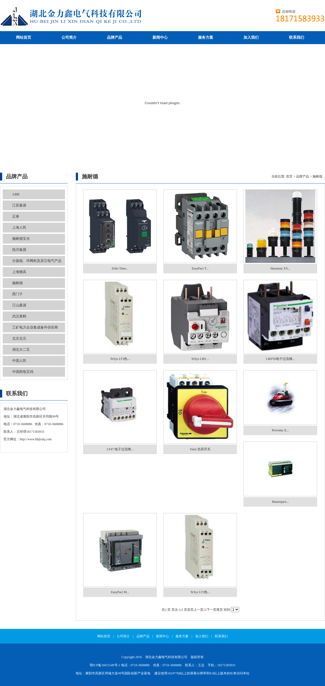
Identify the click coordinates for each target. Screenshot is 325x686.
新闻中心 (160, 37)
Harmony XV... (280, 268)
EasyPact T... (200, 268)
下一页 (211, 610)
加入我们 (251, 37)
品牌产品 (114, 37)
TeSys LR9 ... (200, 359)
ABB (16, 194)
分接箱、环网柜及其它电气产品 (36, 261)
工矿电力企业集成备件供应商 (35, 327)
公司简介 (69, 37)
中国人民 (19, 361)
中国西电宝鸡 (22, 372)
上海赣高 (19, 272)
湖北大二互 (21, 349)
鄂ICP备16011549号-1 (105, 665)
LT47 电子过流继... (120, 449)
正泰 (15, 216)
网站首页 (23, 37)
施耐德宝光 (21, 239)
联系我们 (296, 37)
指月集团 (19, 250)
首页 (289, 176)
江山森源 (19, 305)
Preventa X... (280, 430)
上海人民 (19, 227)
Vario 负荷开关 (200, 449)
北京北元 (19, 338)
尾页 (219, 610)
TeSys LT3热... (120, 359)
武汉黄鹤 (19, 316)
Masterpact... (280, 502)
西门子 (17, 294)
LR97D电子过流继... (280, 359)
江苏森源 (19, 205)
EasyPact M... (120, 592)
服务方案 (205, 37)
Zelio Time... (120, 268)
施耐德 (17, 283)
